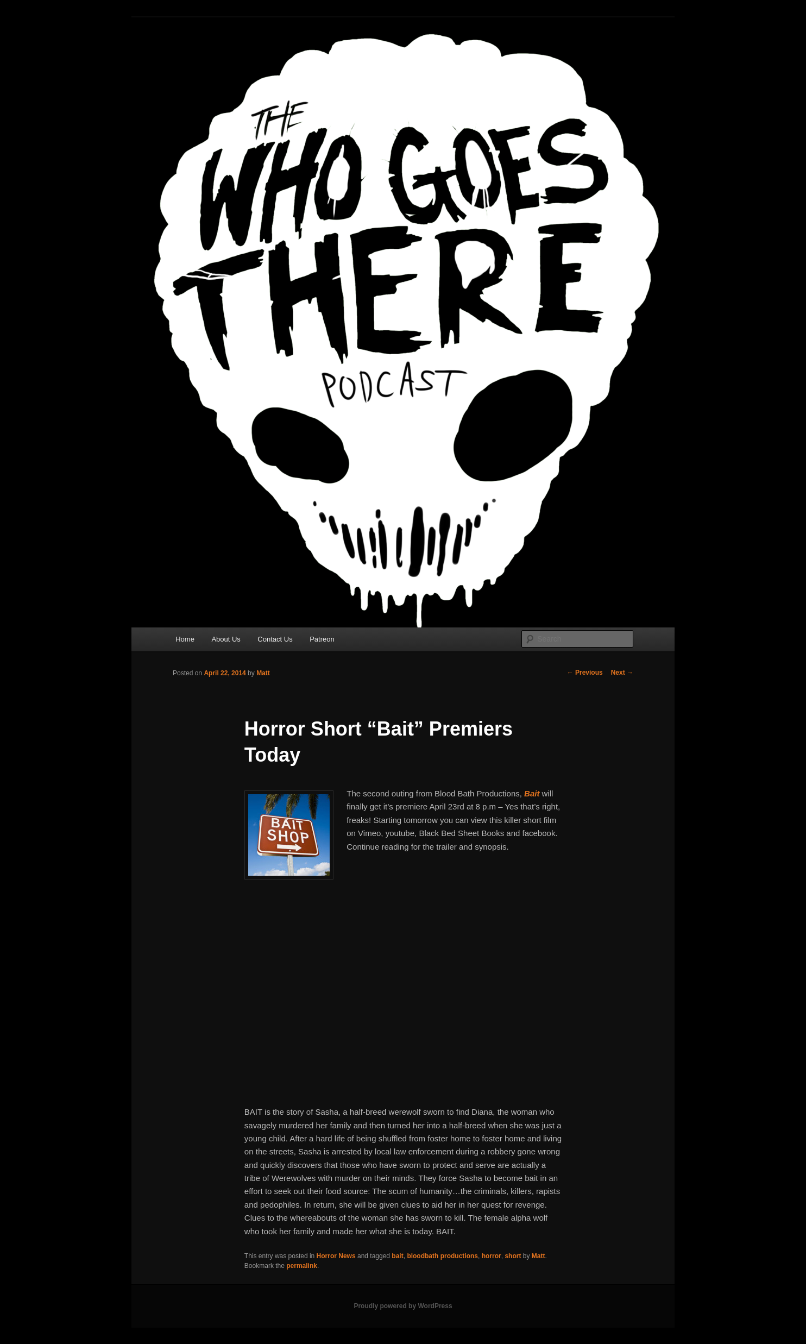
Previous (585, 672)
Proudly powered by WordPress (403, 1306)
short (513, 1256)
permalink (301, 1266)
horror (491, 1256)
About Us (225, 639)
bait (397, 1256)
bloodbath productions (442, 1256)
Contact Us (274, 639)
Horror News (336, 1256)
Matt (263, 673)
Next (622, 672)
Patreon (322, 639)
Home (184, 639)
